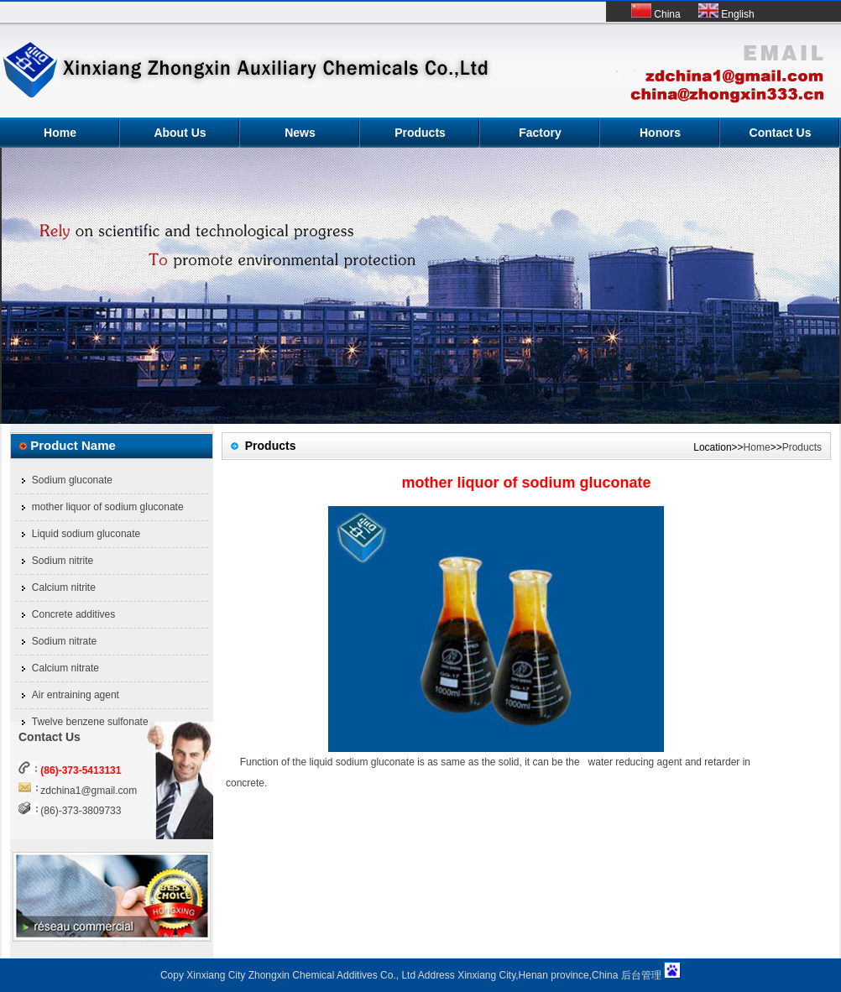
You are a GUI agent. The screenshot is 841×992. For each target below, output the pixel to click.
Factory (540, 132)
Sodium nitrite (62, 560)
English (726, 14)
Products (420, 132)
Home (60, 132)
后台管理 (641, 975)
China (656, 14)
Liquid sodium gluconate (86, 534)
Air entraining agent (75, 695)
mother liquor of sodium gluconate (108, 507)
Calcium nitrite (64, 587)
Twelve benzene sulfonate (90, 722)
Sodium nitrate (64, 641)
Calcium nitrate (65, 668)
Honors (660, 132)
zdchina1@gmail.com (88, 790)
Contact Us (781, 132)
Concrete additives (73, 614)
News (300, 132)
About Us (180, 132)
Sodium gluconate (72, 480)
